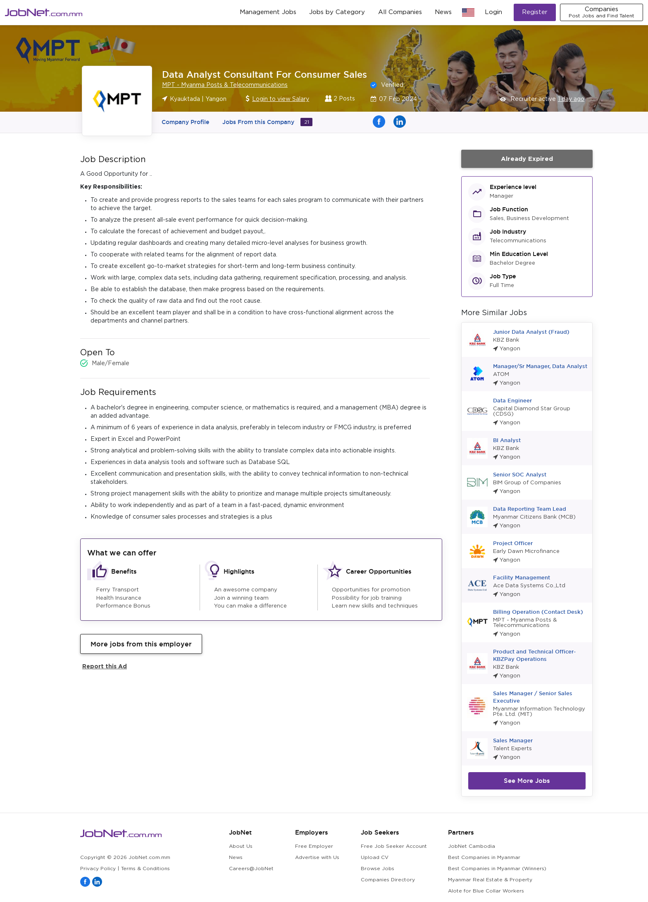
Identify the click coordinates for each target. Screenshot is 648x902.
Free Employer (314, 846)
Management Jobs (268, 12)
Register (535, 12)
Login (493, 12)
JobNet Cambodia (471, 846)
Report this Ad (104, 666)
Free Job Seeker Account (394, 846)
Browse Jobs (377, 868)
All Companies (400, 12)
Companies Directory (388, 880)
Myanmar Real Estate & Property (490, 880)
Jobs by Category (337, 12)
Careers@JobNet (251, 868)
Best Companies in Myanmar (484, 857)
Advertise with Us (317, 857)
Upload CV (374, 857)
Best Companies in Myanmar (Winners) (497, 868)
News (443, 12)
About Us (241, 846)
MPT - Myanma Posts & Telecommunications (225, 85)
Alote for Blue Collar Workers (486, 891)
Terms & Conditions (145, 868)
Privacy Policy (98, 868)
